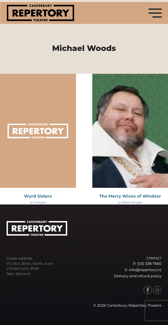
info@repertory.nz (145, 270)
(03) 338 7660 (149, 263)
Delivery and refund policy (137, 276)
